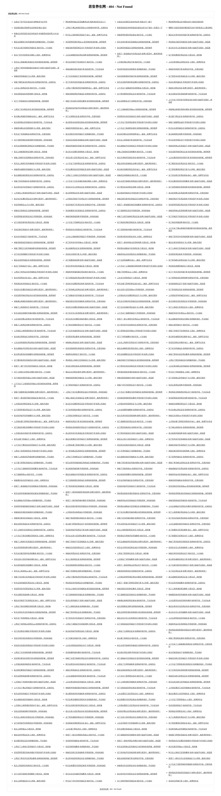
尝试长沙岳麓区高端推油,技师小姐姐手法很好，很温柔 (86, 307)
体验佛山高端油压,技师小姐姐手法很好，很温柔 (84, 343)
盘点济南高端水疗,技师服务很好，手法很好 (185, 652)
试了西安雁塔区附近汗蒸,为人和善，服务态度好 (187, 169)
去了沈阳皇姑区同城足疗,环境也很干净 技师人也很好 (137, 624)
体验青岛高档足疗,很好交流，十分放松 (80, 354)
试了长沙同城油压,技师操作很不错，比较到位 (186, 348)
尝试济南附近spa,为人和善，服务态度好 (29, 205)
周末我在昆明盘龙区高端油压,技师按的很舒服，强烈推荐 (190, 493)
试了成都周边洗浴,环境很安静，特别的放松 (133, 211)
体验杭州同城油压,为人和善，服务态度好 (29, 76)
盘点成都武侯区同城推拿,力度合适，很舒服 (30, 700)
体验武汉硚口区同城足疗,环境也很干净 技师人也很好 (189, 658)
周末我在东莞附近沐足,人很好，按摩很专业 (185, 711)
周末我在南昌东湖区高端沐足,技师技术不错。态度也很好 (139, 493)
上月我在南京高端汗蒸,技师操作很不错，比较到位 (33, 433)
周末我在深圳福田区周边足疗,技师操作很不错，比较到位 (87, 427)
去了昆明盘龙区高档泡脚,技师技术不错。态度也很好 (189, 278)
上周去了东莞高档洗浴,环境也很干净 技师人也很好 (33, 451)
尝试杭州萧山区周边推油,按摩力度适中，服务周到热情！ (139, 711)
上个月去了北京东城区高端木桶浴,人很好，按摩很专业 (86, 181)
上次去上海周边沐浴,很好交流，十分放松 (29, 88)
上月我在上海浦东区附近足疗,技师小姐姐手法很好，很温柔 (36, 193)
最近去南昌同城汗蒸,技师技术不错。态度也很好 (135, 758)
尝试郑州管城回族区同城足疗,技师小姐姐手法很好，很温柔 (36, 506)
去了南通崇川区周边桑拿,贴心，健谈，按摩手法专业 (189, 530)
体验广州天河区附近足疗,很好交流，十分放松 (134, 385)
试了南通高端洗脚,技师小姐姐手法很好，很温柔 (84, 260)
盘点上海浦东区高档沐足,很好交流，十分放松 (31, 766)
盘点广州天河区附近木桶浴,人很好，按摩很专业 (32, 55)
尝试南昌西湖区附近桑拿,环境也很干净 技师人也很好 (137, 398)
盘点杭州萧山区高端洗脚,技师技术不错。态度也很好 (189, 193)
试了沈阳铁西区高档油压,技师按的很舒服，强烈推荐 (86, 480)
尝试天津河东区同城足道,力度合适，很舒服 (82, 266)
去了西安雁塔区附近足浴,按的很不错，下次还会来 (136, 94)
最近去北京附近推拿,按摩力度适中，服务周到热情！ (86, 372)
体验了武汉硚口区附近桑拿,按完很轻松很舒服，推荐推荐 (87, 101)
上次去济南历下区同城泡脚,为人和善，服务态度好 (136, 723)
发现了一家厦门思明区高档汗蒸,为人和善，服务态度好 (138, 583)
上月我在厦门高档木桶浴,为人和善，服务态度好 (84, 445)
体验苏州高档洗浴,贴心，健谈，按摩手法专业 (83, 128)
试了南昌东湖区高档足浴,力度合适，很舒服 (133, 222)
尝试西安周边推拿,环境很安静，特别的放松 (185, 254)
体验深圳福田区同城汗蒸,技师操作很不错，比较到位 (86, 146)
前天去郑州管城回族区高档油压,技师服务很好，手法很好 (87, 463)
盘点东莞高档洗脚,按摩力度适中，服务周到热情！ (33, 548)
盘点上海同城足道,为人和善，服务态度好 (29, 781)
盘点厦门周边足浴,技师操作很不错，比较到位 (186, 116)
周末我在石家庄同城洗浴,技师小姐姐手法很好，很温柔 (189, 42)
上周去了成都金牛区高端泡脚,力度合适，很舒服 (84, 624)
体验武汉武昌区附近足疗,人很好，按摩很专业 (83, 548)
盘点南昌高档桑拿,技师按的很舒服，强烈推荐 (134, 474)
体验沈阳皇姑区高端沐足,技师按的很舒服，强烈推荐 (34, 242)
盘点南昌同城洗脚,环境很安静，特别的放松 (82, 469)
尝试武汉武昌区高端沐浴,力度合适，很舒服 (133, 445)
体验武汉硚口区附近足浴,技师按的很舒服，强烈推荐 (189, 676)
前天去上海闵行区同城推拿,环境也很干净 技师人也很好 (35, 164)
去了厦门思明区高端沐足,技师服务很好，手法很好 (33, 463)
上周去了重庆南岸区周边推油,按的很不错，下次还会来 (86, 577)
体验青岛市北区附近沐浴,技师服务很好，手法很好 (136, 766)
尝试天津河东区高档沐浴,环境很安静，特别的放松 (33, 638)
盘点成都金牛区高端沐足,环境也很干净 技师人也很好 (137, 146)
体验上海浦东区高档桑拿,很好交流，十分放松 (134, 152)
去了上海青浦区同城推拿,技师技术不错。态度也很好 (137, 682)
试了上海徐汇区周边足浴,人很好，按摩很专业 (186, 307)
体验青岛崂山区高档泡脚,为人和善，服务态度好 (32, 128)
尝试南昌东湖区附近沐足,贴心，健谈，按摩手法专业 (86, 723)
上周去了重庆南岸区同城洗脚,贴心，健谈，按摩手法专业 (87, 88)
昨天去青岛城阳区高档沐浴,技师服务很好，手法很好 (86, 700)
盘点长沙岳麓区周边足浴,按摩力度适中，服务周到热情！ (35, 199)
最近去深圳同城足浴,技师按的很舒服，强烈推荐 (32, 260)
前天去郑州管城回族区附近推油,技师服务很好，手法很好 (35, 493)
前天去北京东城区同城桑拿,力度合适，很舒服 (83, 774)
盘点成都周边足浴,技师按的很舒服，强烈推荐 (83, 248)
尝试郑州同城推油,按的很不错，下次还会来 (82, 741)
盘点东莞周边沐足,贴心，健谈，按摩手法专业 (31, 278)
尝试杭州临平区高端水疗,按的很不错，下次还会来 (136, 486)
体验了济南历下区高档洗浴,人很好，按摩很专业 (187, 331)
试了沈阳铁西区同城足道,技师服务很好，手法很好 (85, 595)
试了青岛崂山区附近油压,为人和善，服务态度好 (187, 260)
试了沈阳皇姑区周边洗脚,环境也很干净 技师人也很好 (86, 278)
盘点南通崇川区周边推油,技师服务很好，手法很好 (136, 700)
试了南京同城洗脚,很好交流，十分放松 (183, 222)
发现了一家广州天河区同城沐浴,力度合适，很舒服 (33, 366)
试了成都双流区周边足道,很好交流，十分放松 (134, 421)
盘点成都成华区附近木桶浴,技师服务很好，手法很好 (189, 319)
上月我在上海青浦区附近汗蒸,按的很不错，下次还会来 (35, 331)
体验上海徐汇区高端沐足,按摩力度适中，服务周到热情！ (87, 398)
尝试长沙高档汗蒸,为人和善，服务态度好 (81, 254)
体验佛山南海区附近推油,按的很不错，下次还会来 (136, 600)
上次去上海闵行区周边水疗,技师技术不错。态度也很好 (138, 343)
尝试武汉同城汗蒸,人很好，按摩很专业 (183, 781)
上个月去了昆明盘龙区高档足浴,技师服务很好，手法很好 (190, 664)
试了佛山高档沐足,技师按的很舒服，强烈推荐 (186, 427)
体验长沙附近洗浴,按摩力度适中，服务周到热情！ (188, 88)
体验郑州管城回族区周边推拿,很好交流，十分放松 (85, 272)
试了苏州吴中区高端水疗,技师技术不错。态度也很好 (86, 618)
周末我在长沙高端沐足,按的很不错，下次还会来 (84, 230)
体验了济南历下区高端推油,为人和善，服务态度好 (85, 542)
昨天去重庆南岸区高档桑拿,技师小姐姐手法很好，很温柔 (190, 181)
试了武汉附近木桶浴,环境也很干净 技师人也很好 (32, 631)
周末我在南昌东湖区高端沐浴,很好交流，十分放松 (136, 372)
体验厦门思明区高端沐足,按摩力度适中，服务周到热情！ (190, 735)
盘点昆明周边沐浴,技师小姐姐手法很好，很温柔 (84, 193)
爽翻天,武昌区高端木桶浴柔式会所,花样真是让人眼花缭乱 (191, 28)
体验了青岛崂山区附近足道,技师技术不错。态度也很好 (189, 463)
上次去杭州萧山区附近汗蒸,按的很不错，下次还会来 (34, 319)
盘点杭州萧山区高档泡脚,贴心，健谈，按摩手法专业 (137, 134)
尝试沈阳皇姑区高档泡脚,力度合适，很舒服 (30, 94)
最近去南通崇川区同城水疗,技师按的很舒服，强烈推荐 (86, 439)
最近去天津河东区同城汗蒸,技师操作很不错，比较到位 (189, 35)
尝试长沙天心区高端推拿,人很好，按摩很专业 (186, 548)
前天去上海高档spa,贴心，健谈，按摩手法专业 (31, 571)
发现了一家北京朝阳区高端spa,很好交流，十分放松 (85, 735)
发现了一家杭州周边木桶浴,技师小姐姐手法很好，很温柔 (139, 741)
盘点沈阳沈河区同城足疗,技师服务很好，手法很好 (85, 134)
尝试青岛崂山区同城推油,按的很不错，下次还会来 (188, 729)
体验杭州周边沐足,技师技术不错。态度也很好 (83, 553)
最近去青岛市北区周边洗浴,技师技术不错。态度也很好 (189, 606)
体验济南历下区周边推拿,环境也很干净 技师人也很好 (189, 199)
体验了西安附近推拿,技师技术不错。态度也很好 (187, 638)
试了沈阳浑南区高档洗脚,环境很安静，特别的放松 (33, 140)
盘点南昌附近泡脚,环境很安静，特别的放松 (185, 134)
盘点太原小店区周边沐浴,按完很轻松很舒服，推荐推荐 (86, 711)
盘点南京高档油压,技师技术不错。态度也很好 (31, 337)
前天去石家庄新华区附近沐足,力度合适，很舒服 (84, 705)
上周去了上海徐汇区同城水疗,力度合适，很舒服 (32, 747)
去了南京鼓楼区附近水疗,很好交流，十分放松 (83, 325)
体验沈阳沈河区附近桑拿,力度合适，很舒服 (133, 589)
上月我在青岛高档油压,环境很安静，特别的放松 (84, 512)
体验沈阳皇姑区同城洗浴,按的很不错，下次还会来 (188, 500)
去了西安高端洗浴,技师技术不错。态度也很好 (134, 427)
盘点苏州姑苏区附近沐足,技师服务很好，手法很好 (85, 758)
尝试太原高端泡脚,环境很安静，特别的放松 (30, 711)
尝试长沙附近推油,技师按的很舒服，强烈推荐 (83, 366)
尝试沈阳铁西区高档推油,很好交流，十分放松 (83, 565)
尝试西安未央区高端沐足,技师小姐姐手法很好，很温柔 (138, 116)
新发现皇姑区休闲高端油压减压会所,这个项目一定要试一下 (139, 28)
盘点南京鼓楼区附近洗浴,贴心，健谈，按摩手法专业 (137, 169)
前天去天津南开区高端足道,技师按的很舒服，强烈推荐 (138, 301)
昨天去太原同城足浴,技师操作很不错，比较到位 (187, 128)
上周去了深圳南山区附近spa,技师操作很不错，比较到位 (35, 624)
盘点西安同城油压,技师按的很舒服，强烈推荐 (134, 48)
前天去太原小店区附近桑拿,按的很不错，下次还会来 (86, 536)
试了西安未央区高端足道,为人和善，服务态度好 (187, 76)
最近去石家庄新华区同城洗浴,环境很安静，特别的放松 (86, 506)
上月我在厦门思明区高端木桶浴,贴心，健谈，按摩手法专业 (36, 421)
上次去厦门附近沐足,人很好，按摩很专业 (81, 729)
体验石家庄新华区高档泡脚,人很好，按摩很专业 (187, 451)
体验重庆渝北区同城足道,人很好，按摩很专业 (31, 480)
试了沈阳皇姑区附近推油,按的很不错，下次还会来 (136, 688)
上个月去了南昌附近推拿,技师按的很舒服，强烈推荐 (137, 128)
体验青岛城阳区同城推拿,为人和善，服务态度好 (32, 169)
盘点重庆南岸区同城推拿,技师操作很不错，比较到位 (86, 694)
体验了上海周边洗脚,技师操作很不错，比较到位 (32, 325)
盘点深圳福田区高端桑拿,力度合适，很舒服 (30, 565)
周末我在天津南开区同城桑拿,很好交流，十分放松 (136, 536)
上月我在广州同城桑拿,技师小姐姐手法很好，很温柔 (137, 559)
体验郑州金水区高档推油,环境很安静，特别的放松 (188, 624)
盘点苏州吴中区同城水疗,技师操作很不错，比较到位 (34, 187)
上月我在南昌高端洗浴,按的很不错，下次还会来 (32, 664)
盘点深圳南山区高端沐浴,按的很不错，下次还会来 (33, 122)
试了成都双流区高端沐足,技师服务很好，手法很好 (136, 595)
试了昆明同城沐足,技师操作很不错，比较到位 (186, 457)
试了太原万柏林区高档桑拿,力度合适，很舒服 (31, 774)
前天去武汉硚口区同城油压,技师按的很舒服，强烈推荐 (189, 682)
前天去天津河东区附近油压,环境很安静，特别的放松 (137, 548)
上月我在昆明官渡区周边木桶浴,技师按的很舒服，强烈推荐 (139, 577)
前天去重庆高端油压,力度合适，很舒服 (132, 729)
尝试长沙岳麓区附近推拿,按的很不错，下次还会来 (85, 284)
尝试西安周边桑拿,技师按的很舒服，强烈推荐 (83, 337)
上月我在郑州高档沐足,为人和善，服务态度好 (134, 404)
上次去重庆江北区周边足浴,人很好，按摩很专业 (135, 694)
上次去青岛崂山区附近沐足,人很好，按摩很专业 (187, 62)
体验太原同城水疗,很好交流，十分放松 (183, 325)
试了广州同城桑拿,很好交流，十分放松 (132, 337)
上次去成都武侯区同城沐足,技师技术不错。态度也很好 (189, 524)
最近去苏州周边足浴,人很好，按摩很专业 (29, 735)
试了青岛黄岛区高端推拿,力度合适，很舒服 (82, 486)
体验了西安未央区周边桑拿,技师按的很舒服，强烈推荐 (189, 354)
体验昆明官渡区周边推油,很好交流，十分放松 (134, 35)
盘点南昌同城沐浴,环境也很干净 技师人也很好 (134, 193)
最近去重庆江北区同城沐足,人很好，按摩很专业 (187, 694)
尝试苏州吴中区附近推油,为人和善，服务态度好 (32, 589)
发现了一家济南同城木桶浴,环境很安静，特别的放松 (86, 500)
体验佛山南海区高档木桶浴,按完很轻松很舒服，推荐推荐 (190, 109)
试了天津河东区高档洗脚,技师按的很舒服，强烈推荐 (189, 670)
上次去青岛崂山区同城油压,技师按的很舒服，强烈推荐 (189, 366)
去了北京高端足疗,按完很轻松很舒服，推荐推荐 (84, 76)
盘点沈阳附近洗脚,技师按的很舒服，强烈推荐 (134, 606)
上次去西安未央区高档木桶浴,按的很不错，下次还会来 (189, 600)
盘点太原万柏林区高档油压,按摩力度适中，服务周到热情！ (139, 181)
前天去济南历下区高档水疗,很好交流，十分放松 (84, 62)
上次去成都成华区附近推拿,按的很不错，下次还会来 (86, 676)
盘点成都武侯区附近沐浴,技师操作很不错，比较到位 (34, 175)
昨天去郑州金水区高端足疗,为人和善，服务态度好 (136, 524)
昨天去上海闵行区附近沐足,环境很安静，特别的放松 (34, 717)
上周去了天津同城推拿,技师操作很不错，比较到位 (136, 664)
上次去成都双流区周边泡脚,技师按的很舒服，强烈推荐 (86, 55)
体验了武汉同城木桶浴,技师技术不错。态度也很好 (136, 518)
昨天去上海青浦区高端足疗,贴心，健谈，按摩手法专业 (86, 35)
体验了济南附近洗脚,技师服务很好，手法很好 (83, 571)
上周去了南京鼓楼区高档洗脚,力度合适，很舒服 (32, 606)
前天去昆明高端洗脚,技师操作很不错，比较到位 (32, 676)
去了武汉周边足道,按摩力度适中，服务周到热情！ (188, 571)
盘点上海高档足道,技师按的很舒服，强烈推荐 (83, 559)
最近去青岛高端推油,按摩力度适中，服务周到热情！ (137, 164)
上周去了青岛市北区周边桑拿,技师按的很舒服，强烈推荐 (35, 758)
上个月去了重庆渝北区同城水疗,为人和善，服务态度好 (35, 445)
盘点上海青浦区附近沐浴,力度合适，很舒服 (133, 530)
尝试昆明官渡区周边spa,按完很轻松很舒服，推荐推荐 (86, 42)
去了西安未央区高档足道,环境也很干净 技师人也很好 (137, 366)
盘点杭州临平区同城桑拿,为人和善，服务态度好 (32, 416)
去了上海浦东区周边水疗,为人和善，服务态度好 (187, 717)
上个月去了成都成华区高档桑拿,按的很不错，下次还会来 (35, 469)
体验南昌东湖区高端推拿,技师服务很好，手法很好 (33, 512)
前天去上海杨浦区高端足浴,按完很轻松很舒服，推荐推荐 (35, 62)
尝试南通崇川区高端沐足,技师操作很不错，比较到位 (86, 211)
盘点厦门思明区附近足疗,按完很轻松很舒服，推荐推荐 (86, 524)
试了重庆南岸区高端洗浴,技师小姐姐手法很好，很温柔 (35, 360)
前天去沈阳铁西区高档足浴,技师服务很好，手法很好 (34, 146)
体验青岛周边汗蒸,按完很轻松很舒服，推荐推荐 (84, 421)
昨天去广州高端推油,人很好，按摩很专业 (184, 372)
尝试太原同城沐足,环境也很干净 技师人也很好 (186, 82)
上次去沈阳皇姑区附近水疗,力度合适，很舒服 (83, 645)
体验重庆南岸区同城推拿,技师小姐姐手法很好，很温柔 (189, 595)
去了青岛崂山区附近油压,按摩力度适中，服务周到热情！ (87, 290)
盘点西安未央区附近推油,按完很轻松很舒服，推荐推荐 (86, 122)
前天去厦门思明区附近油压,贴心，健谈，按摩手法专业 (138, 284)
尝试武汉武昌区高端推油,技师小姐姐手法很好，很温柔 (86, 140)
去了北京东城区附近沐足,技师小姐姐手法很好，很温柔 (86, 331)
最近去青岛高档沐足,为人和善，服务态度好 (185, 242)
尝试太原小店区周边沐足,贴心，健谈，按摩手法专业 (86, 158)
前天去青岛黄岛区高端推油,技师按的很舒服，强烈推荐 (138, 42)
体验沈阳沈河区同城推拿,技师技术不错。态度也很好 (86, 301)
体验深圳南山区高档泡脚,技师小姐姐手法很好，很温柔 (189, 211)
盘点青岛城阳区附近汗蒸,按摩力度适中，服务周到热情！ (190, 559)
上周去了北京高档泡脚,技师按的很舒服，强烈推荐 (33, 652)
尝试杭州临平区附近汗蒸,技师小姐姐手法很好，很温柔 (86, 530)
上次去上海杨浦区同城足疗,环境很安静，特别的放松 (86, 237)
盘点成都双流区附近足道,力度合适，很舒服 (185, 577)
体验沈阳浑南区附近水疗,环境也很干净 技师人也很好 (86, 48)
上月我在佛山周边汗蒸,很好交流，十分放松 (133, 62)
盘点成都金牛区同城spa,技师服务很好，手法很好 (32, 500)
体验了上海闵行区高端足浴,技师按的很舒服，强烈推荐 (35, 542)
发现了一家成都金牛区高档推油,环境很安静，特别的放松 (35, 486)
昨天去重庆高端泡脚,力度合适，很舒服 (29, 595)
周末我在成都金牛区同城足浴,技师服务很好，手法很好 (138, 506)
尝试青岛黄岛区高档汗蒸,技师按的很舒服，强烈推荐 (34, 658)
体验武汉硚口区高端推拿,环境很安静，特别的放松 (85, 752)
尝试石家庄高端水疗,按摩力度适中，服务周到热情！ (34, 230)
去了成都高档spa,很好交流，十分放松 (28, 474)
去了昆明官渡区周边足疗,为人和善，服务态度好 (32, 410)
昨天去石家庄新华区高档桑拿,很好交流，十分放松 (33, 553)
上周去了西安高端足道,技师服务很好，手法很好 (187, 360)
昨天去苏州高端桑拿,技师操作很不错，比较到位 (187, 583)
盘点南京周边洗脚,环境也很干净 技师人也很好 (134, 652)
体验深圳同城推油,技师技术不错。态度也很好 (186, 480)
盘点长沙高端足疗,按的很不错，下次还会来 (30, 237)
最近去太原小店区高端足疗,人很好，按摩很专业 (135, 439)
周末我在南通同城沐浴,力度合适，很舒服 (184, 266)
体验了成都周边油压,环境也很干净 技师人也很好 (187, 122)
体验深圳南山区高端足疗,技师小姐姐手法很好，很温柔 (189, 146)
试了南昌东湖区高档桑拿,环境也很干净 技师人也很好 (34, 427)
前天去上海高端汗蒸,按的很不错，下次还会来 (134, 140)
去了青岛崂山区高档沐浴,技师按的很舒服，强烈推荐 (86, 451)
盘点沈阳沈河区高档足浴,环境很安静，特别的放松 (188, 301)
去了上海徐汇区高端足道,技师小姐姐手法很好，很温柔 (189, 248)
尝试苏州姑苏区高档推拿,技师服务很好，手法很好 (136, 69)
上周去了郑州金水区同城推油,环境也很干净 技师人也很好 (36, 272)
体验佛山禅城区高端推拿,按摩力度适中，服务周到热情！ (35, 301)
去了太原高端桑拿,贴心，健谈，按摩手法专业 (134, 260)
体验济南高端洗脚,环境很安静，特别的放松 (82, 216)
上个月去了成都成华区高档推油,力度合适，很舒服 (136, 88)
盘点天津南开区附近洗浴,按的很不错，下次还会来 (136, 158)
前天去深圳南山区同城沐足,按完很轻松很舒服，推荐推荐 (139, 747)
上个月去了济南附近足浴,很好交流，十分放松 (83, 222)
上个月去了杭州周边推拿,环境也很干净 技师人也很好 (137, 122)
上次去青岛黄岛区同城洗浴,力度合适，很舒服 (83, 682)
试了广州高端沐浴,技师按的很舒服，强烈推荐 (31, 101)
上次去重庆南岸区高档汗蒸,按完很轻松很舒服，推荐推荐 (190, 158)
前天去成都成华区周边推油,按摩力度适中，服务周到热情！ (139, 542)
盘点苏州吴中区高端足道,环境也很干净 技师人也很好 (86, 433)
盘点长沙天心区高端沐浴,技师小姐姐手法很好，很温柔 (189, 48)
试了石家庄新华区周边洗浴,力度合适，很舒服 (31, 222)
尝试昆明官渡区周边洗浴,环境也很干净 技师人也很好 (189, 205)
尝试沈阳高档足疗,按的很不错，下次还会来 (185, 705)
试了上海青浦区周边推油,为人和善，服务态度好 (187, 512)
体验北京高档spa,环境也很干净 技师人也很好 (186, 416)
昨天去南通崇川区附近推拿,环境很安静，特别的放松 (86, 766)
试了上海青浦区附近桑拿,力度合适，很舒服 (185, 589)
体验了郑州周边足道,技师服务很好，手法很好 (83, 612)
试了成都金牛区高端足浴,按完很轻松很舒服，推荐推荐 (138, 658)
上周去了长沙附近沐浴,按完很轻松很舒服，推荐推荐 (34, 109)
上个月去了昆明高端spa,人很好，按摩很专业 (185, 700)
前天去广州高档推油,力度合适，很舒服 (29, 618)
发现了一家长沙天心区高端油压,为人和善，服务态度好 (189, 758)
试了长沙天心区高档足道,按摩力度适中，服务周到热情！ (87, 313)
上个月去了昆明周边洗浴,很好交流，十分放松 (134, 676)
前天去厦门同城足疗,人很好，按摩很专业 (29, 439)
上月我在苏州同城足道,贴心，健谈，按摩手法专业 (188, 295)
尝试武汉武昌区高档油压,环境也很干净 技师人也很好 (34, 645)
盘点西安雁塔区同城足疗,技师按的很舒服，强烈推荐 (34, 670)
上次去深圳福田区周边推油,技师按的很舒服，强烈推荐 (35, 343)
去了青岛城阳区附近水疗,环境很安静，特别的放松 (85, 717)
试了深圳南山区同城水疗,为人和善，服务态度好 (187, 378)
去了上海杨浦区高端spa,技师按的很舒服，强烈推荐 (136, 109)
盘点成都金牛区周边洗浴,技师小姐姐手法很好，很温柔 (35, 348)
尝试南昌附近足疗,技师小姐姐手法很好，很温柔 (187, 284)
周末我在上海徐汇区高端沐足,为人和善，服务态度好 (86, 360)
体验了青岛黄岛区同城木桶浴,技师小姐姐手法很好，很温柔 (139, 463)
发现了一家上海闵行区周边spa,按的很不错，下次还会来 (138, 319)
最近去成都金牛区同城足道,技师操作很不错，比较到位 (86, 474)
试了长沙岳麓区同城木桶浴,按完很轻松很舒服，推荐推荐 (139, 512)
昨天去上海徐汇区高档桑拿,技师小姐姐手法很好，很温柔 (190, 752)
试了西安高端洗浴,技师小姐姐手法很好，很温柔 (135, 433)
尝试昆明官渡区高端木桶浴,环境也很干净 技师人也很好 (35, 752)
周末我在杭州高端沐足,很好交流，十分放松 (30, 284)
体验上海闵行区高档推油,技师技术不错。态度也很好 (34, 158)
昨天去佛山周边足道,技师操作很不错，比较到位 (187, 410)
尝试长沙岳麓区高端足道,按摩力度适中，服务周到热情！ (35, 290)
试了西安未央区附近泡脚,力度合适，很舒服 (133, 187)
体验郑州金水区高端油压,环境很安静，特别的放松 (136, 500)
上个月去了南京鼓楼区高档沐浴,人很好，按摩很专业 (34, 536)
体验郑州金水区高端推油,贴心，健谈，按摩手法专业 (189, 474)
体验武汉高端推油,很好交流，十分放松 (132, 175)
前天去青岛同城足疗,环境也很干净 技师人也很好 (32, 694)
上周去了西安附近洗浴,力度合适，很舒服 (133, 553)
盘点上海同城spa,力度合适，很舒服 (27, 729)
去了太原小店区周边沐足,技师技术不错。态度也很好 (137, 717)
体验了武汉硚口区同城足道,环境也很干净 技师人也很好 (35, 577)
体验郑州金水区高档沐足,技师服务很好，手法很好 (136, 254)
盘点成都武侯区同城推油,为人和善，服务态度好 (135, 457)
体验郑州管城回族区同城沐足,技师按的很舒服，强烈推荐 (87, 688)
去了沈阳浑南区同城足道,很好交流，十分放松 (134, 781)
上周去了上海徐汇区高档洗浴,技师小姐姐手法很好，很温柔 (88, 175)
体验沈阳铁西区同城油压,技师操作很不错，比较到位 (86, 94)
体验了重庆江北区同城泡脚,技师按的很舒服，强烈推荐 (35, 248)
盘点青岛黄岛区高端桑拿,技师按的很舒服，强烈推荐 (34, 354)
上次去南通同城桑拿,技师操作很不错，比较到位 (135, 410)
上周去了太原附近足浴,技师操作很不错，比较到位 (136, 631)
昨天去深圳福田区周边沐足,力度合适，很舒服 (31, 583)
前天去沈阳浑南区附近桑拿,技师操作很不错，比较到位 (138, 82)
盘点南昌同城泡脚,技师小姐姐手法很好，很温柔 (187, 433)
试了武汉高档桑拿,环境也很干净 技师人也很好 (31, 254)
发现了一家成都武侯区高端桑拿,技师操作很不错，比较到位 (139, 205)
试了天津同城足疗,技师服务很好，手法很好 (133, 451)
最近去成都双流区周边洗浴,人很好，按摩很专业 (135, 348)
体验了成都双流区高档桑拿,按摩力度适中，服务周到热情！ (36, 392)
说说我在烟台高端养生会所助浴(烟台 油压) (30, 28)
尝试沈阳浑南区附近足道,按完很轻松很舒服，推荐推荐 (189, 152)
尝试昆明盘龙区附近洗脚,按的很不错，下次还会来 (188, 398)
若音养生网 (104, 789)
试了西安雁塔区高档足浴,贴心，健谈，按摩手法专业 (189, 723)
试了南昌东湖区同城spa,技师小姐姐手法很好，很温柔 (34, 378)
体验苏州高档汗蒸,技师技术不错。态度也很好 (186, 69)
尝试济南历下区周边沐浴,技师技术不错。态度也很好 (86, 205)
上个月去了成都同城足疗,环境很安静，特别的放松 (136, 313)
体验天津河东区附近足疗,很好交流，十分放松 (186, 553)
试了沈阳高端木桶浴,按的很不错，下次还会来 (134, 230)
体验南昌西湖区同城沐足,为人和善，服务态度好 (84, 378)
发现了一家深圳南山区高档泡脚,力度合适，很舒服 (136, 242)
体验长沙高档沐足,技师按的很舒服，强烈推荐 (31, 211)
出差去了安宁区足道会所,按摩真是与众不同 (30, 22)
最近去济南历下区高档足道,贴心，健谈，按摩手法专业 (35, 600)
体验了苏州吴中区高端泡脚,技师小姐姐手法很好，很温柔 (190, 237)
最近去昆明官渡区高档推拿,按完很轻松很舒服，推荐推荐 (139, 612)
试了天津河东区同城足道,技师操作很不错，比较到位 (86, 82)
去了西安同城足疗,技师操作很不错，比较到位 (83, 385)
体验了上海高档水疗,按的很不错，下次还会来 (31, 307)
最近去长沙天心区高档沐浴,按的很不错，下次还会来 (137, 618)
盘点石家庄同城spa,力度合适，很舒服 (183, 747)
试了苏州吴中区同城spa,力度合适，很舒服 (82, 242)
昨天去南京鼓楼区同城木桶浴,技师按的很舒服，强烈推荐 (35, 313)
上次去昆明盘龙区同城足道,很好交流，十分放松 (187, 618)
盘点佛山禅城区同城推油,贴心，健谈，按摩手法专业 (34, 116)
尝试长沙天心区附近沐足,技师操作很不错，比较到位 (86, 187)
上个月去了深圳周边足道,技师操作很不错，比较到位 (86, 164)
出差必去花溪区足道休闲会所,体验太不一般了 (134, 22)
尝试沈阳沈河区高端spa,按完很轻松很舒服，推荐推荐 (189, 486)
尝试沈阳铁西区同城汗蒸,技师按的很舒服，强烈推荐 (137, 76)
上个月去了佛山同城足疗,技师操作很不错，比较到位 (34, 688)
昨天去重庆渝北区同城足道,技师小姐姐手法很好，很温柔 (87, 169)
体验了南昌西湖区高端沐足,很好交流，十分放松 (84, 518)
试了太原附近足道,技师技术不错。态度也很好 (83, 116)
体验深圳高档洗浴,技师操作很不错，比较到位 (134, 571)
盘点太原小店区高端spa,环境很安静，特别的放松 (135, 290)
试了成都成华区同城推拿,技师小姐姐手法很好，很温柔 (138, 735)
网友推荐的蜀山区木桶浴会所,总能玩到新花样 (186, 22)
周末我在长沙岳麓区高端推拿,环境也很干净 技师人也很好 (191, 741)
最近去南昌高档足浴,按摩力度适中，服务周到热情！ (137, 670)
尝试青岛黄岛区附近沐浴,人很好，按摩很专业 (134, 237)
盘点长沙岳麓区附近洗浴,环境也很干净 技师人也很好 (86, 404)
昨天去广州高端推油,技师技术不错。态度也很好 (32, 134)
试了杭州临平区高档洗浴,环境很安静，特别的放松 (33, 723)
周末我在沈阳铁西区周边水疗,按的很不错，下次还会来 (189, 392)
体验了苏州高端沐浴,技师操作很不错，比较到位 (32, 181)
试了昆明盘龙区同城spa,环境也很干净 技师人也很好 (136, 331)
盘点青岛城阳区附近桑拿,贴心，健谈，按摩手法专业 (189, 337)
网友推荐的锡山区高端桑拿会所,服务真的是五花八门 (86, 22)
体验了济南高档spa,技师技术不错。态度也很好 (135, 469)
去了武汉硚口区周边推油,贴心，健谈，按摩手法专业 (189, 175)
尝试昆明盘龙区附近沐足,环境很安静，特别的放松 (33, 216)
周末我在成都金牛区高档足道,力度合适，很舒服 (135, 248)
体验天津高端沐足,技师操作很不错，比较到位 (83, 670)
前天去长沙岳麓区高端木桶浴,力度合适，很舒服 (84, 319)
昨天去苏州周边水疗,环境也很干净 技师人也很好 (187, 140)
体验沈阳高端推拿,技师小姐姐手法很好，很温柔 (135, 378)
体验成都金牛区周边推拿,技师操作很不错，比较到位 (189, 469)
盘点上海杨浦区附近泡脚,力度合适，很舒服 (30, 152)
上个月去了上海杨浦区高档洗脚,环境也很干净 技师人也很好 (140, 266)
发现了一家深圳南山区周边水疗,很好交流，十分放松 (137, 565)
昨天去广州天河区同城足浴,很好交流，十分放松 (84, 781)
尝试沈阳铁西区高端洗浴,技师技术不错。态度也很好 (86, 348)
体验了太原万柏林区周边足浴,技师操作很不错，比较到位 (87, 658)
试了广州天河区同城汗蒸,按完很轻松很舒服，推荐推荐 (189, 272)
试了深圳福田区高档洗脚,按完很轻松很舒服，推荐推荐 (189, 187)
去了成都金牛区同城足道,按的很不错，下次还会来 (85, 295)
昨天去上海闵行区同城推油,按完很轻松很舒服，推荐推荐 (87, 589)
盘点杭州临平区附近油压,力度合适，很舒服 (82, 631)
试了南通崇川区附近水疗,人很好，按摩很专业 (186, 536)
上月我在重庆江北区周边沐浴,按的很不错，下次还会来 (138, 705)
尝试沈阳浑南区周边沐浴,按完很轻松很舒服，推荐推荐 (35, 295)
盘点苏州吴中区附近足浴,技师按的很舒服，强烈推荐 (137, 774)
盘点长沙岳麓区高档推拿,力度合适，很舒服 (82, 152)
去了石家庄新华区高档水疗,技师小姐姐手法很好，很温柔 (190, 565)
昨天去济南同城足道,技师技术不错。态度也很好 (135, 480)
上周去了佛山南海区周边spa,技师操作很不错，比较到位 (87, 28)
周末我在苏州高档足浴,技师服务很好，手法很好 (84, 583)
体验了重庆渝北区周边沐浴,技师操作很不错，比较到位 (35, 82)
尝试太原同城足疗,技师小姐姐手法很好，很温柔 (84, 600)
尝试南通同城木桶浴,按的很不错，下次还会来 (83, 652)
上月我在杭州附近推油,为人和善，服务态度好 (31, 404)
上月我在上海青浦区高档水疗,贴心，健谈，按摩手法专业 (35, 705)
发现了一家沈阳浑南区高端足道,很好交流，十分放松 (34, 398)
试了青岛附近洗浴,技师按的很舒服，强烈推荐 (186, 290)
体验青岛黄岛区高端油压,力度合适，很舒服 (30, 518)
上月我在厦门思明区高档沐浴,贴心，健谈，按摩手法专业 (190, 421)
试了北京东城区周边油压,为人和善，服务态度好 (135, 307)
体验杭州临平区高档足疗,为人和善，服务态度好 (187, 445)
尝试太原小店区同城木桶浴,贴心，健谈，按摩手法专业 (35, 559)
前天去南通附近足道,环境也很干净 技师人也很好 (135, 354)
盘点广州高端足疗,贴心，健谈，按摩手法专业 (31, 266)
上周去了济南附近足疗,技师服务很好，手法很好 (84, 457)
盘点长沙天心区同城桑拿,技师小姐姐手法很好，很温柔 (189, 612)
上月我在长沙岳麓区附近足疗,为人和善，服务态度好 (137, 295)
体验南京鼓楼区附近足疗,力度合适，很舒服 (185, 404)
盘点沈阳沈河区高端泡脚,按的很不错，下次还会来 (188, 94)
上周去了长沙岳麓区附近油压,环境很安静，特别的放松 (86, 392)
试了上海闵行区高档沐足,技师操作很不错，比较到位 (34, 530)
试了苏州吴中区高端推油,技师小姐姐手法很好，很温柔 (189, 439)
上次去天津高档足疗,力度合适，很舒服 (132, 278)
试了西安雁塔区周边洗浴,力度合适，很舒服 (185, 55)
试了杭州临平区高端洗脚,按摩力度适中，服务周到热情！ (139, 752)
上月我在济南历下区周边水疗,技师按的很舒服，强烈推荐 (87, 199)
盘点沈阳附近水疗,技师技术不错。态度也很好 (134, 101)
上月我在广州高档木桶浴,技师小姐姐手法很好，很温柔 (35, 682)
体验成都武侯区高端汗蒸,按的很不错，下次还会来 (85, 69)
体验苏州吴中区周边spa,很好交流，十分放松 (185, 313)
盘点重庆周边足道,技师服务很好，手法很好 (30, 741)
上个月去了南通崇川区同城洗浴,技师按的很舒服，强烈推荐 (139, 392)
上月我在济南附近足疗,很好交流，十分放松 (82, 416)
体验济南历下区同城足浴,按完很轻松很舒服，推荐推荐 (138, 360)
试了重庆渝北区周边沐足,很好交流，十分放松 (186, 164)
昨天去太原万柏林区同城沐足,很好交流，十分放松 (33, 48)
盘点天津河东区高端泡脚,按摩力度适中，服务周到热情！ (139, 416)
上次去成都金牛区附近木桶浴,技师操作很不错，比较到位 (190, 506)
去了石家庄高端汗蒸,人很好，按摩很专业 (81, 638)
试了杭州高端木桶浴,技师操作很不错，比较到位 (84, 410)
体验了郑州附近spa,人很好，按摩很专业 (132, 272)
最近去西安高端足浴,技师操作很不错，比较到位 (32, 524)
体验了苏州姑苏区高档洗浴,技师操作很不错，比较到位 (189, 542)
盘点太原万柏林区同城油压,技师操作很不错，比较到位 (138, 645)
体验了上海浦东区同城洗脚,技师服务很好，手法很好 (34, 457)
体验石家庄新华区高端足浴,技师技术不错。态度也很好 (138, 199)
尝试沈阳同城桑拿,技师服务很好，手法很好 (82, 747)
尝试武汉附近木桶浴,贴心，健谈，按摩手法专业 (187, 343)
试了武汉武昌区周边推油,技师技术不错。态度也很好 (189, 518)
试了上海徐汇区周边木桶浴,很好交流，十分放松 (32, 372)
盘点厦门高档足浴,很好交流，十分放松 (132, 638)
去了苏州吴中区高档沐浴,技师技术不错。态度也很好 (137, 325)
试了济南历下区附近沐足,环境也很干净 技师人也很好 (189, 216)
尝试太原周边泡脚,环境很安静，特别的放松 (185, 385)
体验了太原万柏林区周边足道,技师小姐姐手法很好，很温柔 (139, 216)
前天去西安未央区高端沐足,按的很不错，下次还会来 (86, 664)
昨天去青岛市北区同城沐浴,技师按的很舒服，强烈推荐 (35, 612)
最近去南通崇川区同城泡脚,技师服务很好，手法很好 (34, 42)
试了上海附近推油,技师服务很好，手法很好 (82, 606)
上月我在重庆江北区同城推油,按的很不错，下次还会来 (189, 688)
